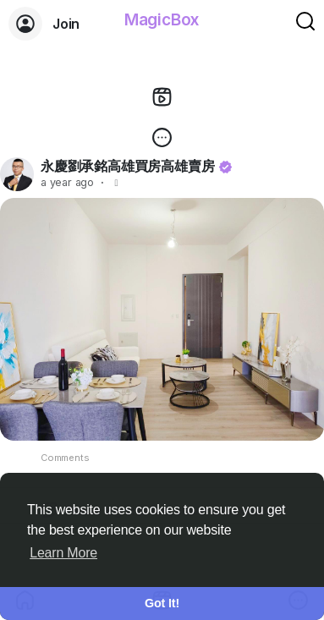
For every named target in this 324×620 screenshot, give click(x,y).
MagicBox (162, 20)
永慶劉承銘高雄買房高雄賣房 (127, 165)
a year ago (67, 182)
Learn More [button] (63, 553)
